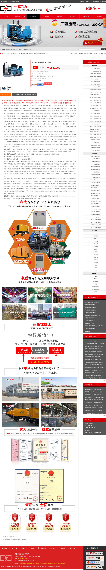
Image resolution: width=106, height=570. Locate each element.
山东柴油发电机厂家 (89, 320)
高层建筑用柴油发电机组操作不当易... (94, 407)
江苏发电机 (87, 331)
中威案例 (59, 16)
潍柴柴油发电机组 (95, 79)
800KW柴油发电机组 (96, 211)
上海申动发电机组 (95, 150)
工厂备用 (96, 233)
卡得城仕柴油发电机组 (95, 71)
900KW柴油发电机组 (96, 214)
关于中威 (14, 548)
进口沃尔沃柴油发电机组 (95, 97)
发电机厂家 (38, 563)
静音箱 (95, 284)
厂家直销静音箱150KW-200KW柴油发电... (95, 343)
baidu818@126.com (23, 558)
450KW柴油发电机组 (96, 201)
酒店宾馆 (96, 236)
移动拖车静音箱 (95, 286)
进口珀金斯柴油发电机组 (95, 108)
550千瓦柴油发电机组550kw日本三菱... (94, 351)
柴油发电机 (30, 198)
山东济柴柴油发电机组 (95, 116)
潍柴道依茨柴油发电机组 (95, 129)
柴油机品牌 (94, 65)
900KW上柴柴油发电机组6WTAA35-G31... (95, 341)
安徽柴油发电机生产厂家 (90, 307)
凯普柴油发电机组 (95, 81)
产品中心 (33, 548)
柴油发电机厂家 (20, 16)
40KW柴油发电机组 (95, 169)
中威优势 (86, 16)
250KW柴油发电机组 (96, 190)
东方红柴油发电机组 (95, 139)
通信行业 (96, 251)
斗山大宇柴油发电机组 (95, 92)
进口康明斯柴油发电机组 (95, 94)
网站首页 (6, 16)
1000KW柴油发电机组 (95, 217)
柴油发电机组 (37, 198)
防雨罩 (95, 292)
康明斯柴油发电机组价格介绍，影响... (94, 413)
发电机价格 (24, 198)
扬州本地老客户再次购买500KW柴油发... (94, 400)
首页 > (9, 53)
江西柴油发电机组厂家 (90, 304)
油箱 (96, 276)
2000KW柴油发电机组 (95, 225)
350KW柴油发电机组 (96, 195)
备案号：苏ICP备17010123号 (42, 566)
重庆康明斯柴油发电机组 (95, 76)
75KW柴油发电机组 (95, 177)
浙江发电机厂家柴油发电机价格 (92, 315)
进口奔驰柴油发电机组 (95, 100)
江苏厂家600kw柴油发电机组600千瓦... (94, 354)
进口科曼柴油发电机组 (25, 53)
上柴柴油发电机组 (95, 87)
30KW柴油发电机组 (95, 166)
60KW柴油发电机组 (95, 174)
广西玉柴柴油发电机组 (95, 118)
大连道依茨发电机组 (95, 147)
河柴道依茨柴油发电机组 (95, 132)
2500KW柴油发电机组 (95, 227)
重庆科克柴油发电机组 (95, 121)
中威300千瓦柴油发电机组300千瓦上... (94, 378)
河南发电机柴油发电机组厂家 (92, 302)
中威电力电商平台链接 (92, 548)
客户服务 (73, 16)
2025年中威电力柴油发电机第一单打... (94, 405)
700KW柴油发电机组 (96, 209)
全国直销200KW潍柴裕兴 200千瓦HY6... (94, 370)
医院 (96, 265)
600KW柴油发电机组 (96, 206)
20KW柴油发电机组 (95, 164)
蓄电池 (95, 278)
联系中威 (104, 1)
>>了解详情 (103, 380)
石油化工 (96, 244)
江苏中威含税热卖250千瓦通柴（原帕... (94, 349)
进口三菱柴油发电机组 (95, 102)
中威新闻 (46, 16)
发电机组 (18, 198)
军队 (96, 270)
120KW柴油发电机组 (96, 182)
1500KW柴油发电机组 (95, 222)
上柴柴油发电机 (61, 563)
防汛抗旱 (96, 254)
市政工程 (96, 241)
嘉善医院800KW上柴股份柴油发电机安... (94, 397)
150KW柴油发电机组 (96, 185)
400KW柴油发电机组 (96, 198)
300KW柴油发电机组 (96, 193)
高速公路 (96, 246)
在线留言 (88, 1)
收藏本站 (82, 1)
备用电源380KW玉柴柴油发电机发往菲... (94, 394)
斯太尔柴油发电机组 (95, 145)
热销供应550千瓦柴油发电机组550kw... (94, 356)
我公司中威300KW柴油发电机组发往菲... (94, 389)
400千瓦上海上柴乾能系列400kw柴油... (94, 364)
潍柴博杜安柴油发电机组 (95, 137)
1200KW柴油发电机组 (95, 219)
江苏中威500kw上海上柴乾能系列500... (94, 359)
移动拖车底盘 (95, 289)
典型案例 (43, 548)
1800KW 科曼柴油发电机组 (11, 537)
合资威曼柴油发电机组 (95, 126)
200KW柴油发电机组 (96, 188)
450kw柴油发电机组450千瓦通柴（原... (94, 346)
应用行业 (94, 230)
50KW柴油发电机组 (95, 172)
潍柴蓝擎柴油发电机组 (95, 134)
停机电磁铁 (95, 281)
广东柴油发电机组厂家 (90, 328)
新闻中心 (24, 548)
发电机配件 (94, 273)
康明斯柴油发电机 (45, 563)
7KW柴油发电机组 (95, 156)
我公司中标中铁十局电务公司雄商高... (94, 392)
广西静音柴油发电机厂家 (90, 312)
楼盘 (96, 267)
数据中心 (96, 257)
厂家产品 (33, 16)
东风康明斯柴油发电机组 (95, 73)
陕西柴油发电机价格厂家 (90, 310)
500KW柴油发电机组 (96, 203)
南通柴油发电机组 (95, 113)
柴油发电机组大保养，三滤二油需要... (94, 410)
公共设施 (96, 262)
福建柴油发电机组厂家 (90, 318)
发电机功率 (94, 153)
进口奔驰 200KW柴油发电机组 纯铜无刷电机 (15, 539)
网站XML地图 (96, 1)
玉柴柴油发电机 (53, 563)
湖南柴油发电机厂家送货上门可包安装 (94, 326)
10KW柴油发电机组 (95, 158)
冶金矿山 (96, 238)
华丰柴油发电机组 (95, 142)
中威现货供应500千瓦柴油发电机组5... (94, 362)
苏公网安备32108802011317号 (28, 566)
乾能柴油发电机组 (95, 84)
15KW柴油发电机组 (95, 161)
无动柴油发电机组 (95, 110)
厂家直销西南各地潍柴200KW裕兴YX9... (94, 375)
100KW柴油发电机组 (96, 180)
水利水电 (96, 249)
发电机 (13, 198)
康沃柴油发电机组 (95, 68)
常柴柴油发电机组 (95, 124)
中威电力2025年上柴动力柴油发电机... (94, 402)
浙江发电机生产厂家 (89, 323)
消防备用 (96, 259)
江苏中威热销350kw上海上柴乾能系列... (94, 372)
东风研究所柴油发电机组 (95, 89)
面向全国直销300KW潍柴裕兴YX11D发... (94, 367)
